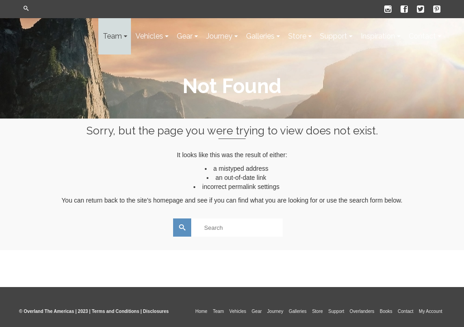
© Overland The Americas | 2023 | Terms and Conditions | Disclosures (94, 311)
